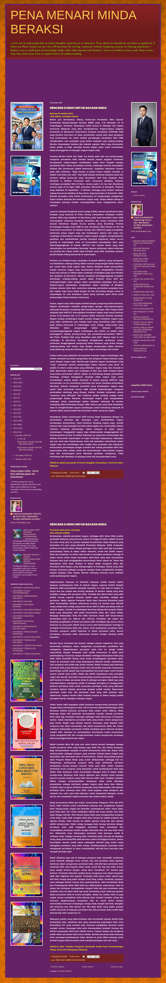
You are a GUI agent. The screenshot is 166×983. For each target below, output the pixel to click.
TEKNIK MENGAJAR (142, 346)
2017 (15, 405)
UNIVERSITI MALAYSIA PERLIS (27, 610)
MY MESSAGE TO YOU (143, 312)
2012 (15, 421)
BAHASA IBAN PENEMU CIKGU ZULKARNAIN (144, 242)
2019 (15, 398)
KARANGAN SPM (141, 292)
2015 (15, 413)
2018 (15, 402)
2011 (15, 425)
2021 (15, 394)
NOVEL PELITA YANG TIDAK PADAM (143, 323)
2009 (15, 432)
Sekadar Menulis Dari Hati (144, 340)
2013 (15, 417)
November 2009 (22, 456)
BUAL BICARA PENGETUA (139, 255)
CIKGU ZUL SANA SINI (143, 279)
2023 (15, 386)
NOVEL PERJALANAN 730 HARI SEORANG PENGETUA (143, 330)
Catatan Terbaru (57, 967)
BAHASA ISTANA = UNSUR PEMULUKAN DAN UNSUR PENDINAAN (31, 559)
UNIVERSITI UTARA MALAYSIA (27, 654)
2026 (15, 379)
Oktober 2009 (21, 459)
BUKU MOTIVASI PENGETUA (140, 260)
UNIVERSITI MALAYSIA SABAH (27, 613)
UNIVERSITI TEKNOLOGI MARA (27, 646)
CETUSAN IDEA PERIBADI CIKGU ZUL (143, 273)
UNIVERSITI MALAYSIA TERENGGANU (23, 622)
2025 (15, 383)
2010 (15, 428)
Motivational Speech (141, 309)
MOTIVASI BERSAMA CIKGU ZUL (142, 305)
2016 (15, 409)
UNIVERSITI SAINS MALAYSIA (26, 588)
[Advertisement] (83, 78)
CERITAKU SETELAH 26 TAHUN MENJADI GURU (144, 265)
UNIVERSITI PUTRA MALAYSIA (27, 637)
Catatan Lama (117, 967)
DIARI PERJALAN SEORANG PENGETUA (143, 286)
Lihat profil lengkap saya (20, 523)
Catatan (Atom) (64, 971)
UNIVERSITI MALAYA (22, 602)
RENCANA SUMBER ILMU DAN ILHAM (70, 476)
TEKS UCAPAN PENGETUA (140, 350)
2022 (15, 390)
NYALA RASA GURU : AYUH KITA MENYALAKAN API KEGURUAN (24, 474)
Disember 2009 (21, 435)
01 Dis (20, 439)
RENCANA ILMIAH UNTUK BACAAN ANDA (78, 108)
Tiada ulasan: (74, 473)
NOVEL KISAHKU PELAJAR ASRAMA (141, 318)
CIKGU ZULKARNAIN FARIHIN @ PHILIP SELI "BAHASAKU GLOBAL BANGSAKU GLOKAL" (27, 516)
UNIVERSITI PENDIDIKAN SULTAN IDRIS (25, 628)
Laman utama (87, 967)
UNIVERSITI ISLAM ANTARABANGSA (21, 592)
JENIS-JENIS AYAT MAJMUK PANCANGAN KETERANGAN (31, 533)
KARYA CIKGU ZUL (141, 295)
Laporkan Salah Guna (141, 385)
